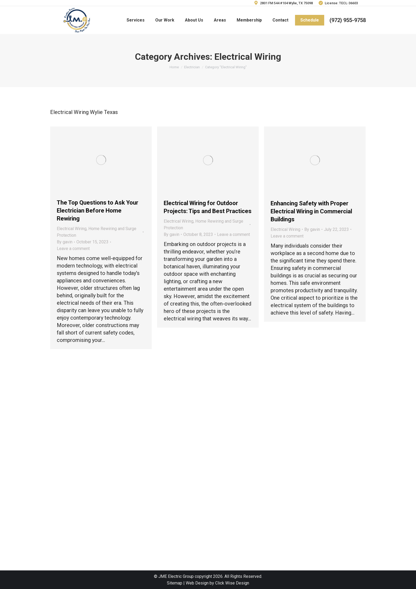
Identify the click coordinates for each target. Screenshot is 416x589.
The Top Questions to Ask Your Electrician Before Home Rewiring (97, 210)
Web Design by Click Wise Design (217, 583)
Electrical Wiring (71, 228)
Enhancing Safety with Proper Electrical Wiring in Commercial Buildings (311, 211)
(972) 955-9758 (348, 20)
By (64, 241)
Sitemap (174, 583)
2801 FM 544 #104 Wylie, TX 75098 (283, 3)
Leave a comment (73, 248)
